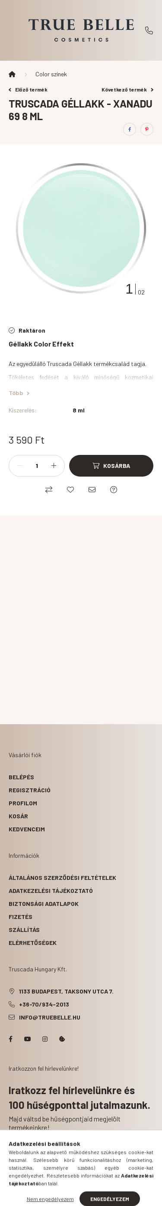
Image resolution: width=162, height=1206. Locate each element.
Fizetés (20, 916)
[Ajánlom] (92, 489)
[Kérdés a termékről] (113, 489)
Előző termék (28, 89)
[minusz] (19, 465)
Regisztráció (30, 790)
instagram (45, 1039)
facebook (10, 1039)
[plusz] (53, 465)
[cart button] (113, 1195)
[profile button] (92, 1195)
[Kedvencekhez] (70, 489)
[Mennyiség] (36, 465)
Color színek (51, 74)
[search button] (70, 1195)
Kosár (18, 816)
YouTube (27, 1039)
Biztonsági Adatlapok (44, 903)
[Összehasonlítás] (48, 489)
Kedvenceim (27, 829)
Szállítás (24, 929)
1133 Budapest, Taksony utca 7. (66, 991)
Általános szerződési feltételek (62, 877)
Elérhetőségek (33, 942)
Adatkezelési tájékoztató (51, 890)
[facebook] (129, 129)
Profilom (23, 803)
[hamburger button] (48, 1195)
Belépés (21, 777)
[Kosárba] (111, 466)
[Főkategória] (12, 74)
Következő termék (127, 89)
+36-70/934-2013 (149, 30)
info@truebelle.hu (49, 1017)
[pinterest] (146, 129)
